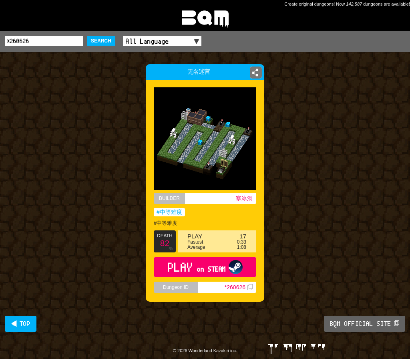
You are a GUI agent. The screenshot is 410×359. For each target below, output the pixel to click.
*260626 (239, 287)
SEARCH (101, 41)
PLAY (205, 267)
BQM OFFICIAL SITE (364, 324)
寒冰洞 (244, 198)
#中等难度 (169, 212)
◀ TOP (20, 324)
